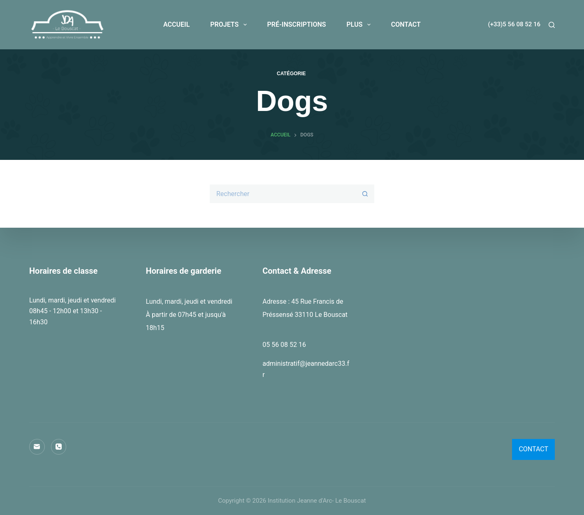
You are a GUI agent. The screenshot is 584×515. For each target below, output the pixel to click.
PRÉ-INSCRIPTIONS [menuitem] (296, 24)
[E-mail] (37, 447)
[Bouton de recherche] (365, 194)
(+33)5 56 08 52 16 (514, 24)
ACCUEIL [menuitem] (176, 24)
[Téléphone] (59, 447)
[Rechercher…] (283, 194)
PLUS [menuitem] (360, 25)
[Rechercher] (552, 25)
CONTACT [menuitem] (406, 24)
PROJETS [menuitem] (230, 25)
